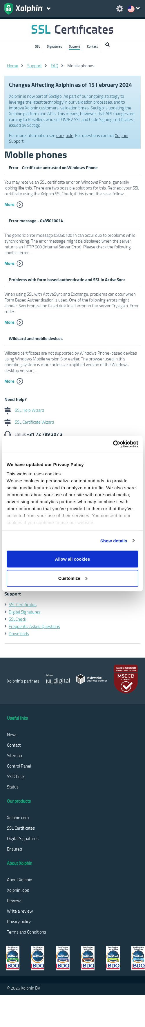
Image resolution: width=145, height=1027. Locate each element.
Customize (72, 577)
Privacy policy (19, 921)
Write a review (20, 911)
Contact (92, 46)
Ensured (14, 849)
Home (12, 65)
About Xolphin (19, 879)
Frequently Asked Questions (34, 626)
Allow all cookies (72, 559)
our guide (64, 135)
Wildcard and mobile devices (36, 338)
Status (13, 787)
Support (74, 46)
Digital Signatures (24, 612)
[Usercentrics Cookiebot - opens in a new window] (113, 444)
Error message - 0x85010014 (36, 220)
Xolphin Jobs (18, 890)
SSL (37, 46)
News (12, 734)
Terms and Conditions (26, 932)
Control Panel (19, 766)
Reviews (14, 900)
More (9, 204)
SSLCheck (17, 619)
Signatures (54, 46)
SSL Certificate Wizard (29, 422)
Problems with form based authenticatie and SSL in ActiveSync (67, 279)
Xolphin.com (18, 817)
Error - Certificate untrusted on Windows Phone (53, 167)
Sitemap (14, 755)
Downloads (19, 633)
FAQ (54, 65)
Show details (113, 540)
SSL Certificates (23, 604)
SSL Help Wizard (24, 410)
